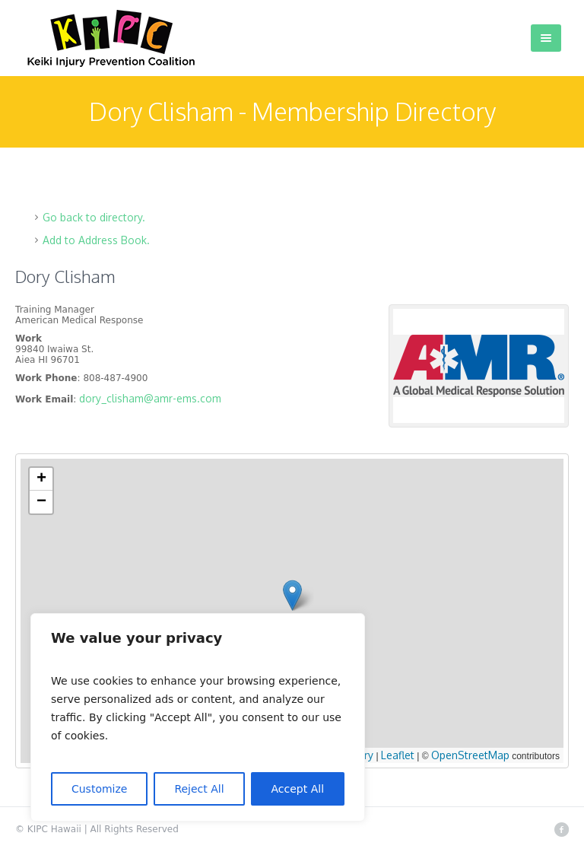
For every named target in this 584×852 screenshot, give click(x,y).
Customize (99, 789)
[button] (292, 595)
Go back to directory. (94, 217)
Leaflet (397, 755)
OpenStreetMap (470, 755)
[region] (197, 717)
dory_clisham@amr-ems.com (150, 398)
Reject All (199, 789)
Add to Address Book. (96, 240)
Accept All (298, 789)
